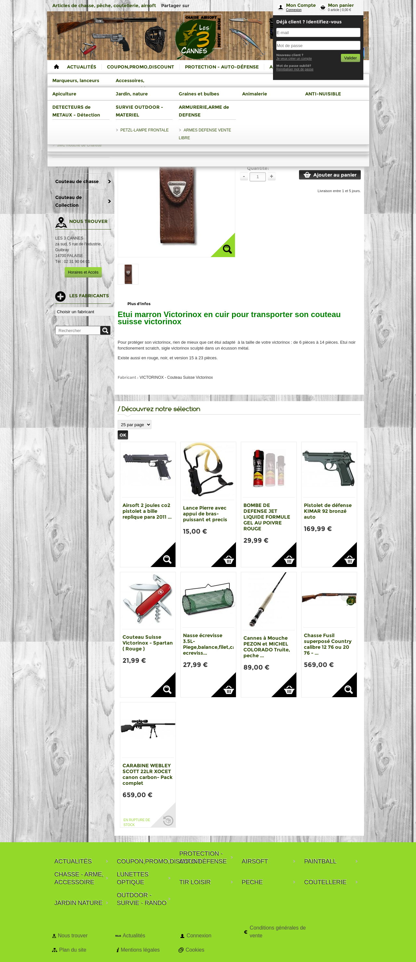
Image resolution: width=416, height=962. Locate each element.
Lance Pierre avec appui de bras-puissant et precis (205, 514)
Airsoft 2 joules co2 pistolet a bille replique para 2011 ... (147, 511)
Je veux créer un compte (294, 58)
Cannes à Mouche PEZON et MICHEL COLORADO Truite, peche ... (266, 647)
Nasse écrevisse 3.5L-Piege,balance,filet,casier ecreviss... (213, 644)
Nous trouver (73, 935)
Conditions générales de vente (278, 931)
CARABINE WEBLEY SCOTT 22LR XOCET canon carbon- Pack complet (148, 774)
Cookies (195, 950)
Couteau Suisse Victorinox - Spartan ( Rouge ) (148, 643)
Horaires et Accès (83, 272)
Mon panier (341, 5)
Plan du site (72, 950)
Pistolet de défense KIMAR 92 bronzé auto (328, 511)
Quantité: (258, 168)
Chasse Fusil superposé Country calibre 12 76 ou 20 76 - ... (328, 644)
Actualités (134, 935)
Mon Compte (301, 5)
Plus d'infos (138, 303)
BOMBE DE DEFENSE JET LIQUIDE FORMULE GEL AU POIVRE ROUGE (266, 517)
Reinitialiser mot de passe (295, 69)
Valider (350, 58)
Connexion (294, 10)
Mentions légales (140, 950)
